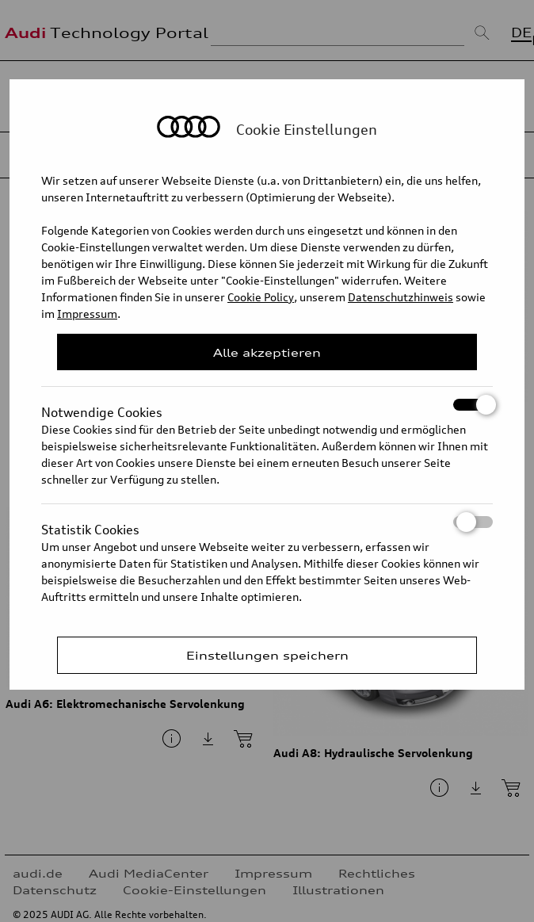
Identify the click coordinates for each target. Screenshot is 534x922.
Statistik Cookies (267, 522)
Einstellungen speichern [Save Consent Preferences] (267, 655)
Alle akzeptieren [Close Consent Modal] (267, 352)
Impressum (87, 313)
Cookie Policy (260, 297)
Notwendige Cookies (267, 405)
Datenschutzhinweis (400, 297)
